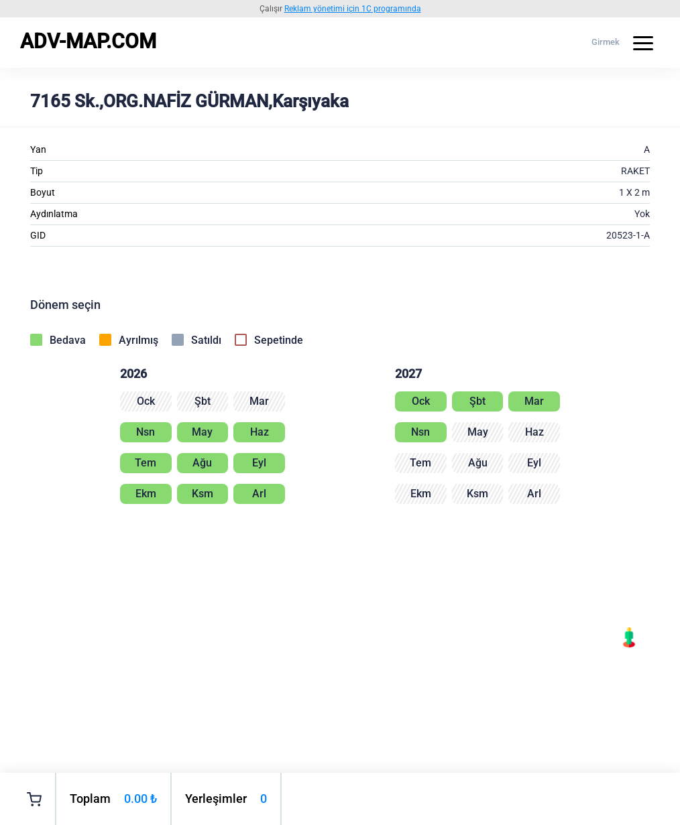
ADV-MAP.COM (88, 41)
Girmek (605, 42)
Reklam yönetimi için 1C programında (352, 8)
